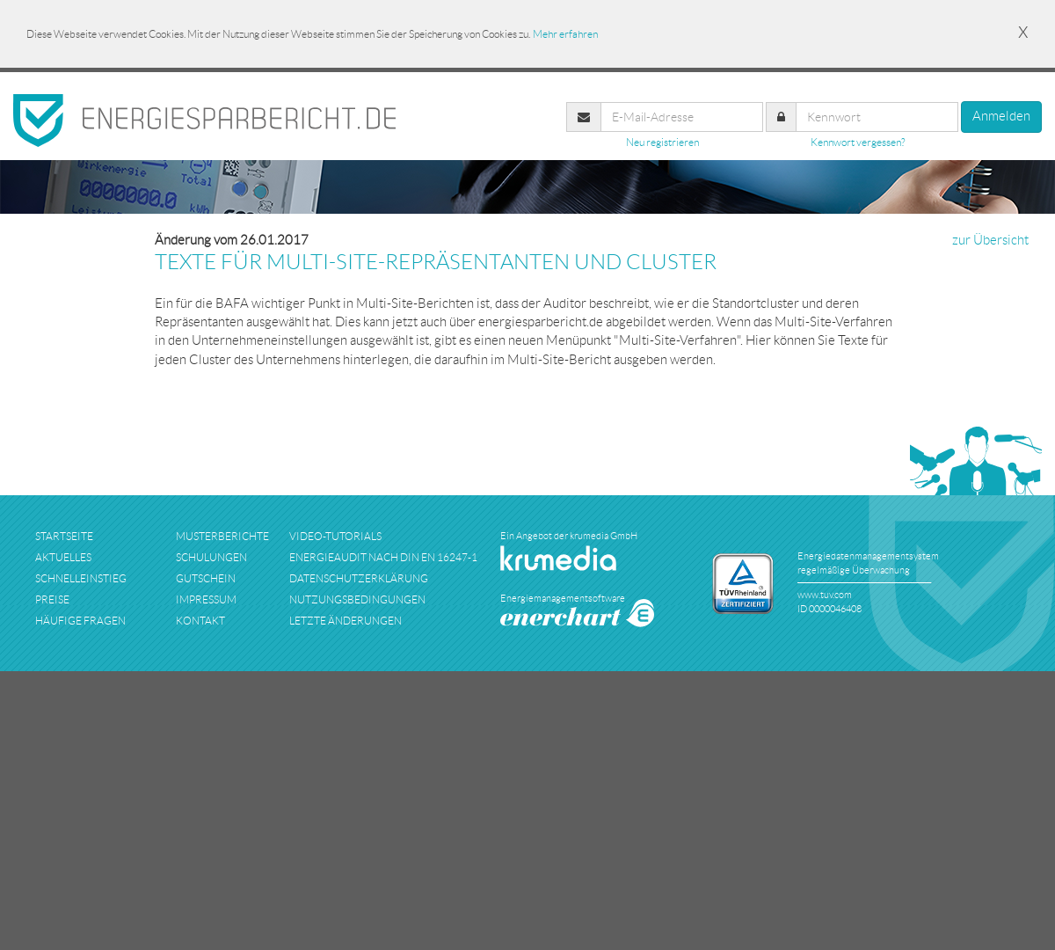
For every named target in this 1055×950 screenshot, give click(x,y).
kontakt (200, 620)
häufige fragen (80, 620)
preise (52, 599)
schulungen (211, 557)
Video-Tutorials (335, 536)
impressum (206, 599)
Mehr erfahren (565, 34)
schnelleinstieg (81, 578)
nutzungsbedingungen (357, 599)
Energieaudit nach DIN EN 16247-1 (383, 557)
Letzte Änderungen (345, 620)
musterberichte (222, 536)
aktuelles (63, 557)
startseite (64, 536)
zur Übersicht (990, 240)
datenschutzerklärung (358, 578)
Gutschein (206, 578)
